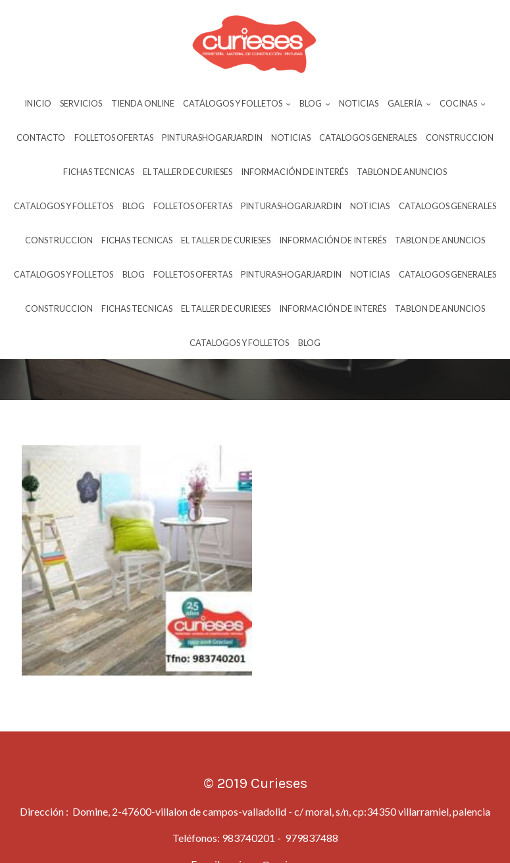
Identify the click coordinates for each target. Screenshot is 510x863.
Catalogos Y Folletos (63, 206)
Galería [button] (409, 103)
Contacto (40, 137)
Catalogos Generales (368, 137)
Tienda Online (142, 103)
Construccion (460, 137)
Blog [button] (314, 103)
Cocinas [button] (463, 103)
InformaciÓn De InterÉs (294, 171)
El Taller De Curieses (187, 171)
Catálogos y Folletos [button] (237, 103)
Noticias (358, 103)
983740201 (248, 837)
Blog (133, 206)
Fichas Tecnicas (98, 171)
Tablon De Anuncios (402, 171)
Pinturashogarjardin (212, 137)
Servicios (81, 103)
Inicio (37, 103)
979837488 (310, 837)
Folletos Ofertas (113, 137)
